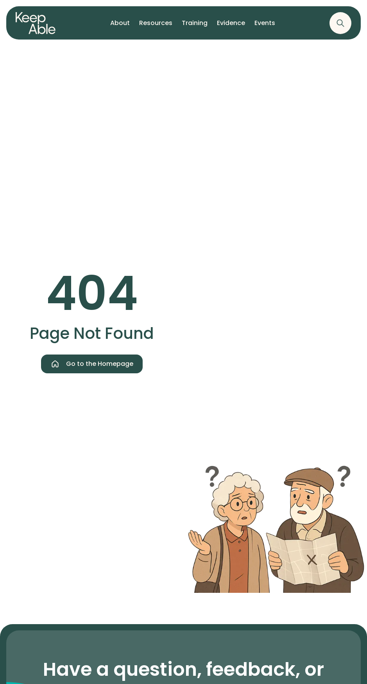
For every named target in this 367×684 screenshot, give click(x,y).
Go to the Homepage (91, 364)
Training (195, 26)
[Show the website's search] (340, 23)
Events (264, 26)
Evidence (231, 26)
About (120, 26)
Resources (155, 26)
